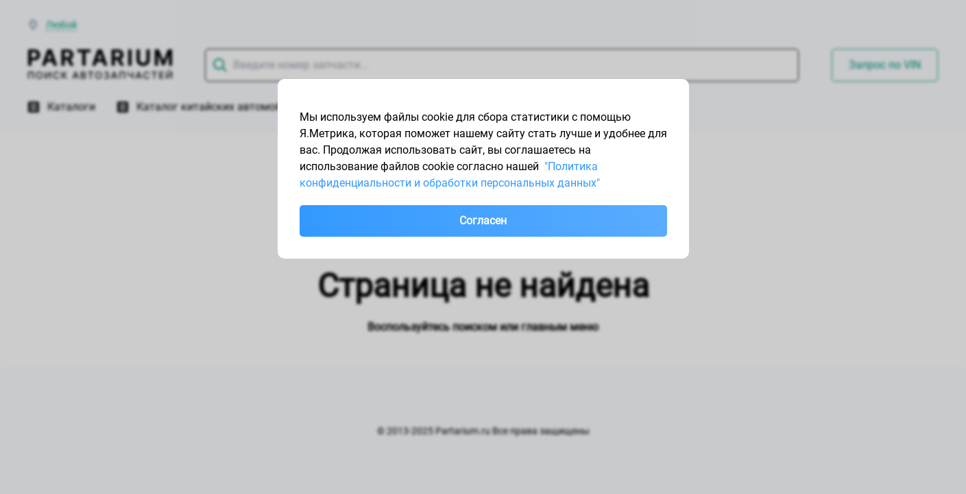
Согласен (483, 220)
